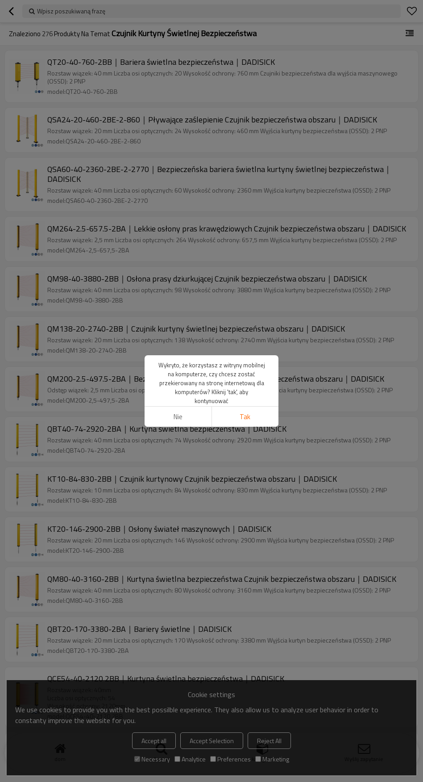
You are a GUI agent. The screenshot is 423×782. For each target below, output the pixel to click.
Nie (178, 417)
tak (245, 417)
